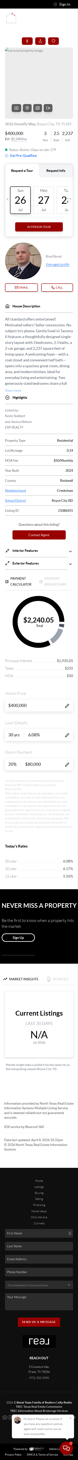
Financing (39, 1205)
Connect (39, 1223)
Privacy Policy (13, 1454)
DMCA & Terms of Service (42, 1454)
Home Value (39, 1211)
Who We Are (39, 1217)
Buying (39, 1193)
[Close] (70, 1418)
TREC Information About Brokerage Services (39, 1410)
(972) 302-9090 (39, 1378)
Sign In (61, 4)
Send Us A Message (39, 1322)
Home (39, 1180)
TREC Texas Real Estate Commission (39, 1406)
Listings (39, 1186)
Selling (39, 1199)
